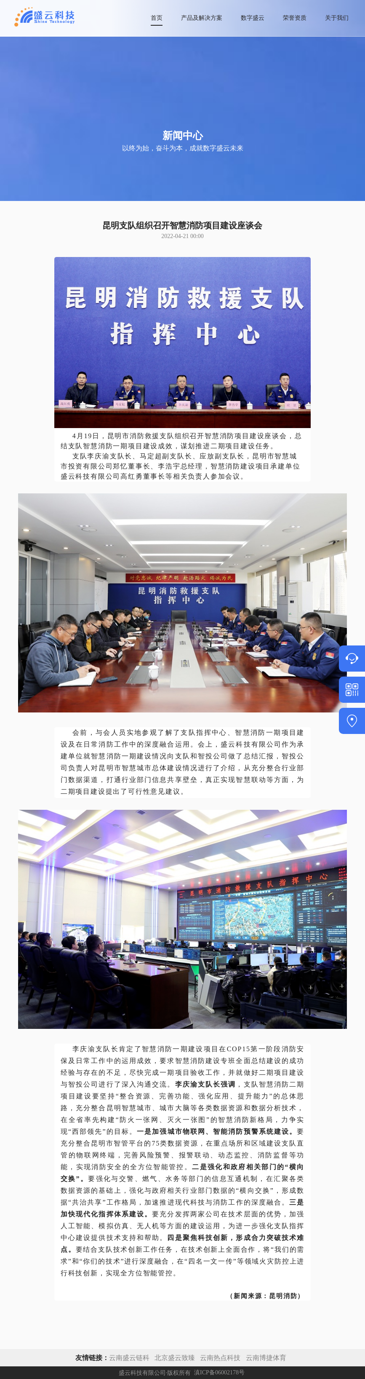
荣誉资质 (294, 18)
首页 (157, 18)
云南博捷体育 (266, 1357)
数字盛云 (252, 18)
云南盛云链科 (129, 1357)
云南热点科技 (221, 1357)
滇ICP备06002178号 (219, 1373)
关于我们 (337, 18)
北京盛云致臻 (175, 1357)
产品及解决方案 (201, 18)
